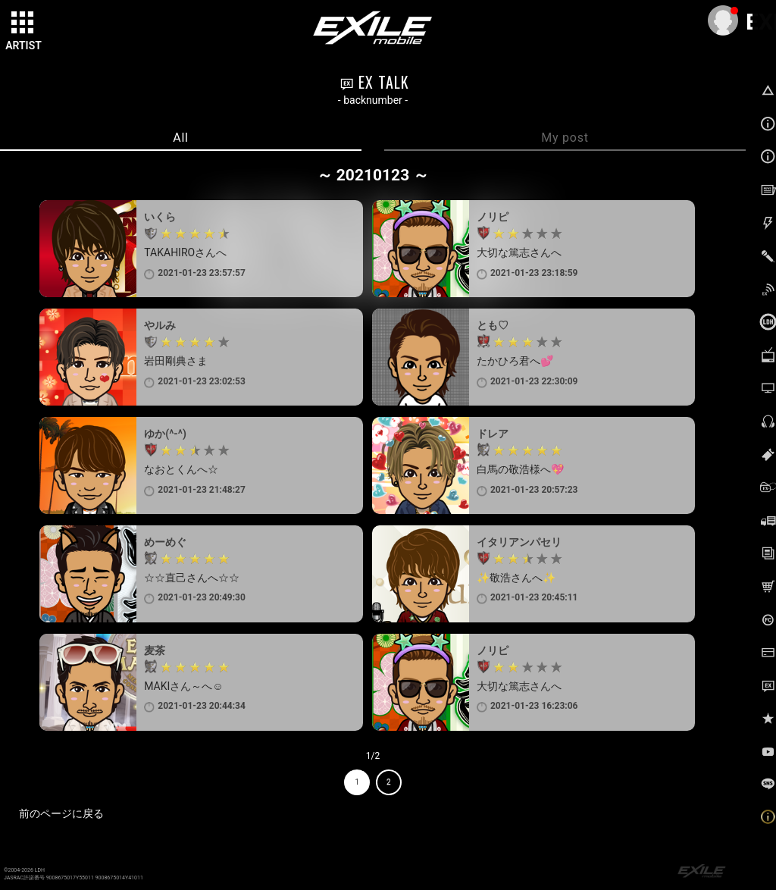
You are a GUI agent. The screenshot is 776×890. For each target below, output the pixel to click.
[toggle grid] (23, 23)
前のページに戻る (61, 813)
